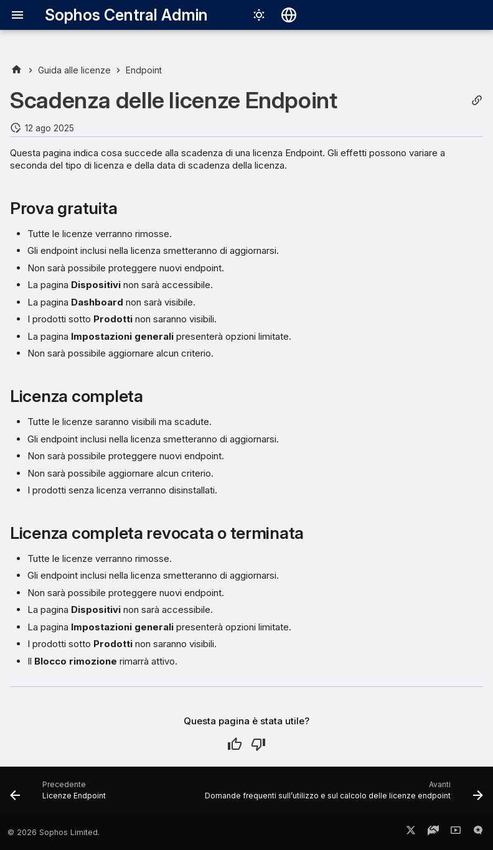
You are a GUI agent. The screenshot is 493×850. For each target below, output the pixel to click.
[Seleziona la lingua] (288, 14)
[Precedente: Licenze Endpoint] (59, 794)
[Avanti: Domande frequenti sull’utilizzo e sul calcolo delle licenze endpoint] (342, 794)
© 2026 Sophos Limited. (53, 832)
